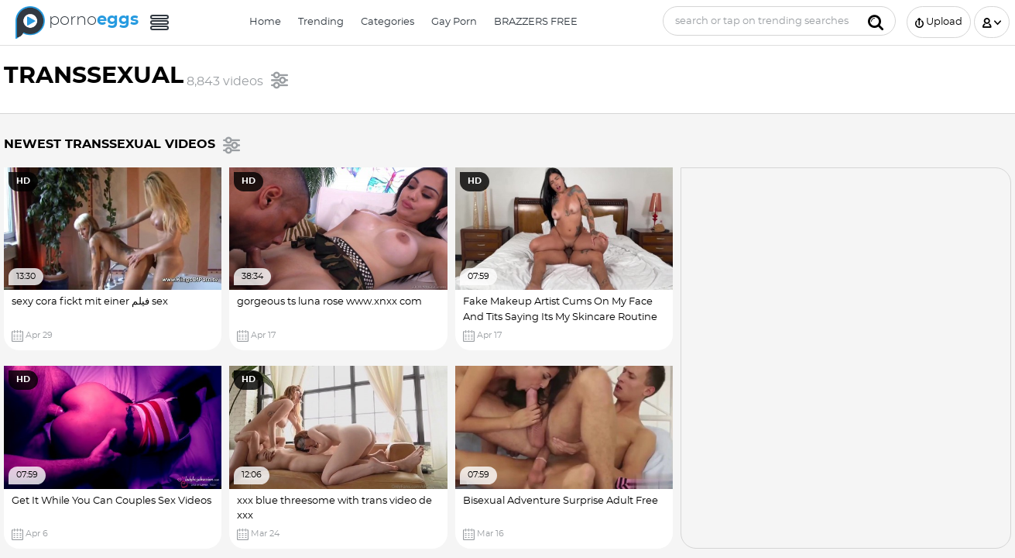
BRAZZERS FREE (536, 22)
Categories (387, 22)
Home (265, 22)
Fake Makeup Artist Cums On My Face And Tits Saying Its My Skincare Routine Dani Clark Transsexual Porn (560, 317)
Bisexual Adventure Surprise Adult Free (560, 501)
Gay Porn (454, 22)
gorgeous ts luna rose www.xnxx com (329, 302)
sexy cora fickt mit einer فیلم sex (90, 302)
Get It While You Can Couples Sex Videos (111, 501)
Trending (321, 22)
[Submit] (875, 21)
